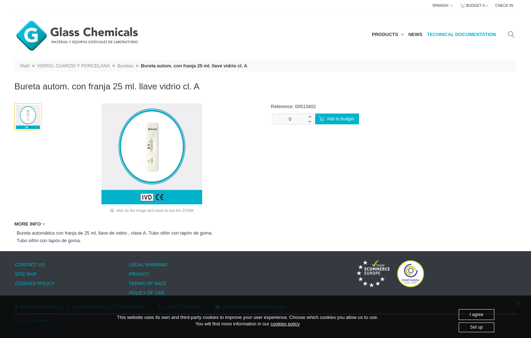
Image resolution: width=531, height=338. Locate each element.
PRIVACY (139, 274)
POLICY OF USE (146, 292)
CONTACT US (30, 264)
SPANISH (442, 6)
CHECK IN (504, 6)
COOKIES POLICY (35, 283)
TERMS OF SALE (147, 283)
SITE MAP (26, 274)
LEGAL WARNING (148, 264)
